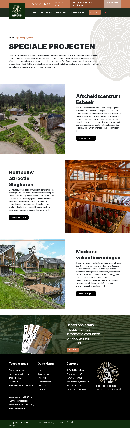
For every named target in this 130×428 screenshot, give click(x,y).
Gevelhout (13, 381)
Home (35, 12)
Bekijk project (86, 138)
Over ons (61, 12)
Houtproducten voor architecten (82, 3)
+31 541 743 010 (42, 4)
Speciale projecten (17, 370)
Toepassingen (44, 374)
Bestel (72, 349)
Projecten (47, 12)
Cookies (60, 422)
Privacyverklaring (46, 422)
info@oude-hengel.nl (76, 389)
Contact (95, 12)
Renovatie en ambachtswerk (22, 385)
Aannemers (112, 2)
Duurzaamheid (77, 12)
